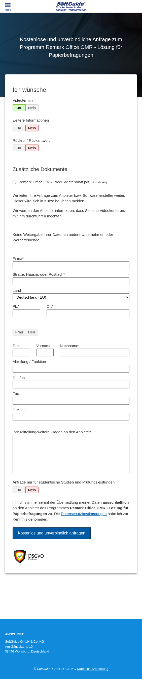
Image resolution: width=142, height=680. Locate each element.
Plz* (16, 306)
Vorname (43, 346)
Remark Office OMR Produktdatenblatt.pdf (62, 182)
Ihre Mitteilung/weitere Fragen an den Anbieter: (52, 432)
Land (17, 290)
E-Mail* (19, 410)
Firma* (18, 258)
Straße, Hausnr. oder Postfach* (39, 274)
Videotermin (23, 100)
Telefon (19, 378)
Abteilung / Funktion (29, 361)
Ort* (50, 306)
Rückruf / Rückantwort (31, 140)
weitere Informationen (31, 120)
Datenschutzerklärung (92, 669)
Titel (16, 346)
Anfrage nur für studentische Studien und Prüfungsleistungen (64, 482)
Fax (16, 393)
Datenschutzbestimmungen (84, 514)
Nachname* (70, 346)
